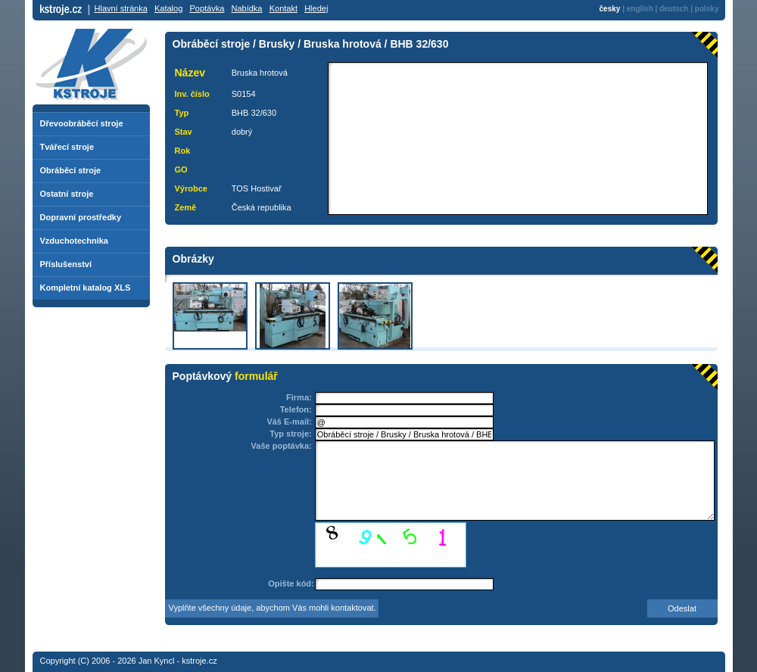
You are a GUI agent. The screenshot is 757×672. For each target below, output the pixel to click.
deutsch (673, 9)
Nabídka (247, 8)
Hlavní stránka (121, 8)
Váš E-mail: (288, 421)
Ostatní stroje (67, 193)
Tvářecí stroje (67, 146)
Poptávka (206, 8)
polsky (707, 9)
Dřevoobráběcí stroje (81, 123)
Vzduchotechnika (74, 240)
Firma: (299, 397)
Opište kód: (291, 583)
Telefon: (296, 409)
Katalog (168, 8)
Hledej (316, 8)
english (640, 9)
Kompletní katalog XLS (85, 287)
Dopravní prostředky (81, 217)
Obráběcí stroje (70, 170)
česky (610, 9)
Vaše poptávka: (281, 445)
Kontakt (283, 8)
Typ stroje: (290, 433)
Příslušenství (66, 264)
